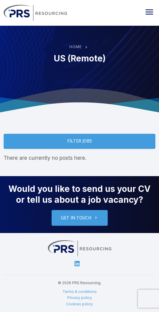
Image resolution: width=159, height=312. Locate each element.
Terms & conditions (79, 291)
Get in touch (79, 218)
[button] (149, 12)
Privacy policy (79, 297)
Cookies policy (79, 304)
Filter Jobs (79, 141)
